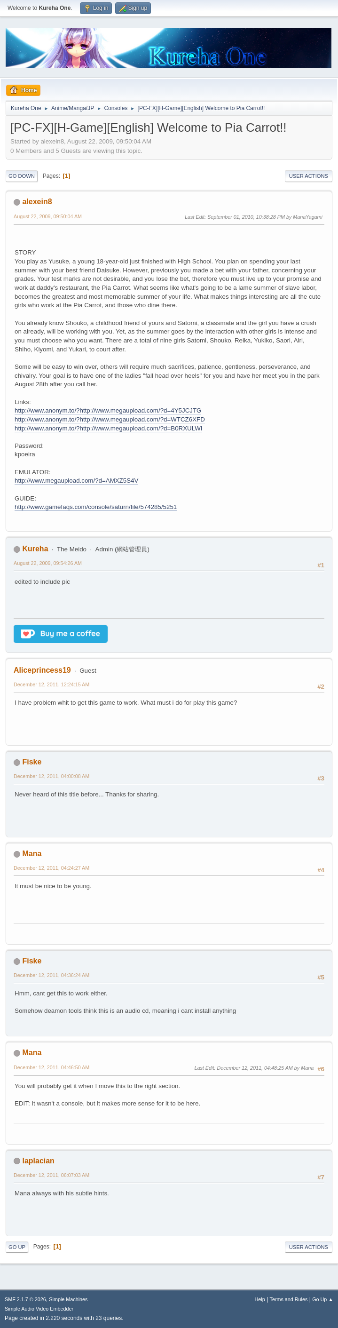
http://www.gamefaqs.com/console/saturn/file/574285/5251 (96, 506)
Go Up (16, 1247)
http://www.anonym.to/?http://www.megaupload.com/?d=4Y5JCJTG (108, 410)
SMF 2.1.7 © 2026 (25, 1299)
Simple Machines (68, 1299)
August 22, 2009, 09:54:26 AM (48, 563)
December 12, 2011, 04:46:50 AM (51, 1067)
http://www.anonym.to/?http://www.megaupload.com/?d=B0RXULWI (108, 428)
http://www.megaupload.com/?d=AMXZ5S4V (76, 480)
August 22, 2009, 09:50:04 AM (48, 216)
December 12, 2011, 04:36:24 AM (51, 975)
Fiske (31, 762)
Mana (31, 854)
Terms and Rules (289, 1299)
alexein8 (37, 202)
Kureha (35, 549)
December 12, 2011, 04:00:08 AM (51, 776)
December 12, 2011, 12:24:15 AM (51, 684)
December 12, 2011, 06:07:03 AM (51, 1175)
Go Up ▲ (322, 1299)
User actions (308, 176)
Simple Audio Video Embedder (39, 1309)
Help (260, 1299)
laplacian (38, 1161)
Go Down (21, 176)
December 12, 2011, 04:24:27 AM (51, 868)
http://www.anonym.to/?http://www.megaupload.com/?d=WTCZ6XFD (110, 419)
